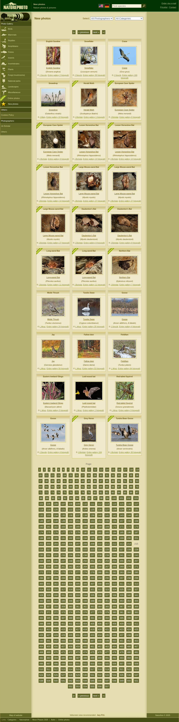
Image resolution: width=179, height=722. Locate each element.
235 (78, 555)
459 (78, 646)
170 (114, 526)
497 (48, 663)
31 (107, 475)
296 (114, 578)
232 (56, 555)
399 (48, 623)
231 (48, 555)
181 (92, 532)
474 (85, 652)
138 (85, 515)
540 (56, 680)
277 (78, 572)
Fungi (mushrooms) (16, 75)
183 (107, 532)
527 (63, 675)
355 (136, 601)
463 (107, 646)
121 (63, 509)
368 (129, 606)
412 (41, 629)
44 (82, 481)
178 (70, 532)
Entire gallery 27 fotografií (94, 201)
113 (107, 504)
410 (129, 623)
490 (100, 658)
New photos (13, 104)
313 (136, 583)
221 (78, 549)
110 (85, 504)
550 (129, 680)
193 (78, 538)
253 (107, 561)
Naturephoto (24, 720)
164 (70, 526)
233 (63, 555)
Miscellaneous (14, 92)
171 (121, 526)
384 (41, 618)
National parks (14, 81)
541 (63, 680)
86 (131, 492)
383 (136, 612)
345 (63, 601)
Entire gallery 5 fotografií (57, 410)
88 (41, 498)
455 (48, 646)
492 (114, 658)
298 (129, 578)
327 (136, 589)
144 (129, 515)
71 (40, 492)
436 (114, 635)
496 (41, 663)
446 (85, 640)
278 (85, 572)
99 (107, 498)
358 (56, 606)
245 (48, 561)
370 (41, 612)
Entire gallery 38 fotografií (94, 75)
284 (129, 572)
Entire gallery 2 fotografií (58, 75)
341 (136, 595)
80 (95, 492)
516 (85, 669)
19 (137, 469)
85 (125, 492)
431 (78, 635)
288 (56, 578)
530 (85, 675)
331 (63, 595)
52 (131, 481)
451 (121, 640)
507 (121, 663)
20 (40, 475)
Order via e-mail (168, 3)
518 (100, 669)
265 (92, 566)
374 (70, 612)
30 (101, 475)
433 (92, 635)
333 (78, 595)
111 (92, 504)
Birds (10, 29)
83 (113, 492)
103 (136, 498)
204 (56, 543)
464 (114, 646)
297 (121, 578)
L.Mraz (42, 327)
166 (85, 526)
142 (114, 515)
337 (107, 595)
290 (70, 578)
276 (70, 572)
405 (92, 623)
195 (92, 538)
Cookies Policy (7, 115)
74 (58, 492)
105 (48, 504)
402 (70, 623)
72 (46, 492)
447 (92, 640)
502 (85, 663)
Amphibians (13, 46)
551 (136, 680)
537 (136, 675)
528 (70, 675)
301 (48, 583)
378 (100, 612)
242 (129, 555)
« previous (84, 32)
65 (107, 486)
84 (119, 492)
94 (77, 498)
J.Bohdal (79, 117)
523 (136, 669)
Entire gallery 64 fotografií (129, 368)
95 (83, 498)
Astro (53, 720)
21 (46, 475)
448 (100, 640)
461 (92, 646)
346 (70, 601)
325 (121, 589)
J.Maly (42, 117)
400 (56, 623)
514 (70, 669)
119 (48, 509)
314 (41, 589)
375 (78, 612)
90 (53, 498)
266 (100, 566)
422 (114, 629)
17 (125, 469)
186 (129, 532)
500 (70, 663)
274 (56, 572)
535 (121, 675)
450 (114, 640)
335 (92, 595)
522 (129, 669)
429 (63, 635)
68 (125, 486)
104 (41, 504)
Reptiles (11, 40)
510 (41, 669)
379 (107, 612)
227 (121, 549)
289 (63, 578)
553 (78, 686)
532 (100, 675)
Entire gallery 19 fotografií (57, 117)
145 (136, 515)
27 (82, 475)
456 (56, 646)
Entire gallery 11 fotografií (58, 285)
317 (63, 589)
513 (63, 669)
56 (52, 486)
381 (121, 612)
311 (121, 583)
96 (89, 498)
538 (41, 680)
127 (107, 509)
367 (121, 606)
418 (85, 629)
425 (136, 629)
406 (100, 623)
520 (114, 669)
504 (100, 663)
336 (100, 595)
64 (101, 486)
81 (101, 492)
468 (41, 652)
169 (107, 526)
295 (107, 578)
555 (92, 686)
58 (64, 486)
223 (92, 549)
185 (121, 532)
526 (56, 675)
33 (119, 475)
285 (136, 572)
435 (107, 635)
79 (89, 492)
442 (56, 640)
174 (41, 532)
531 (92, 675)
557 (107, 686)
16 (119, 469)
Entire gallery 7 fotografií (129, 285)
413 (48, 629)
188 (41, 538)
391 (92, 618)
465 (121, 646)
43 (76, 481)
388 (70, 618)
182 (100, 532)
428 (56, 635)
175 (48, 532)
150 (70, 521)
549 (121, 680)
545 (92, 680)
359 (63, 606)
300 (41, 583)
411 (136, 623)
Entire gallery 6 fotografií (129, 117)
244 (41, 561)
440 (41, 640)
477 (107, 652)
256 (129, 561)
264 (85, 566)
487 (78, 658)
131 (136, 509)
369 (136, 606)
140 (100, 515)
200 (129, 538)
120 (56, 509)
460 (85, 646)
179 (78, 532)
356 (41, 606)
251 (92, 561)
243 (136, 555)
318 (70, 589)
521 (121, 669)
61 (82, 486)
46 (95, 481)
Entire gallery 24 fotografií (58, 327)
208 (85, 543)
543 (78, 680)
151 (78, 521)
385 (48, 618)
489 (92, 658)
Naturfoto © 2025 (162, 715)
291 (78, 578)
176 (56, 532)
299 (136, 578)
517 (92, 669)
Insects (11, 58)
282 (114, 572)
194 (85, 538)
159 (136, 521)
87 (137, 492)
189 (48, 538)
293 (92, 578)
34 (125, 475)
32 (113, 475)
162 (56, 526)
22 (52, 475)
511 (48, 669)
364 (100, 606)
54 (40, 486)
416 (70, 629)
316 (56, 589)
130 (129, 509)
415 (63, 629)
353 (121, 601)
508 (129, 663)
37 (40, 481)
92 (65, 498)
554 (85, 686)
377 (92, 612)
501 (78, 663)
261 (63, 566)
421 (107, 629)
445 (78, 640)
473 (78, 652)
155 (107, 521)
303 (63, 583)
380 (114, 612)
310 (114, 583)
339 (121, 595)
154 (100, 521)
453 (136, 640)
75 (64, 492)
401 (63, 623)
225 (107, 549)
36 (137, 475)
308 (100, 583)
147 (48, 521)
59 (70, 486)
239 (107, 555)
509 (136, 663)
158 (129, 521)
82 (107, 492)
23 (58, 475)
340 (129, 595)
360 (70, 606)
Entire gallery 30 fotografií (130, 452)
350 (100, 601)
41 (64, 481)
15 (113, 469)
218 (56, 549)
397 (136, 618)
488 (85, 658)
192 (70, 538)
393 (107, 618)
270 (129, 566)
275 (63, 572)
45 (89, 481)
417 (78, 629)
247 (63, 561)
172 (129, 526)
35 (131, 475)
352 (114, 601)
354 (129, 601)
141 (107, 515)
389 (78, 618)
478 (114, 652)
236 (85, 555)
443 (63, 640)
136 (70, 515)
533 (107, 675)
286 (41, 578)
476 (100, 652)
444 (70, 640)
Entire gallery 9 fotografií (129, 410)
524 (41, 675)
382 (129, 612)
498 (56, 663)
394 (114, 618)
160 (41, 526)
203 (48, 543)
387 (63, 618)
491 (107, 658)
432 (85, 635)
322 (100, 589)
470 (56, 652)
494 (129, 658)
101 (121, 498)
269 (121, 566)
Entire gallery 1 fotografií (94, 117)
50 (119, 481)
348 (85, 601)
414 (56, 629)
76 (70, 492)
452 (129, 640)
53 (137, 481)
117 (136, 504)
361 (78, 606)
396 (129, 618)
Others (4, 132)
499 (63, 663)
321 (92, 589)
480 (129, 652)
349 (92, 601)
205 (63, 543)
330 (56, 595)
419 (92, 629)
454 (41, 646)
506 (114, 663)
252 (100, 561)
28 (89, 475)
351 (107, 601)
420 (100, 629)
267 (107, 566)
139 (92, 515)
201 (136, 538)
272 (41, 572)
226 (114, 549)
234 (70, 555)
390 (85, 618)
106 (56, 504)
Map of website (15, 715)
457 (63, 646)
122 (70, 509)
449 (107, 640)
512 (56, 669)
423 (121, 629)
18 (131, 469)
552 (70, 686)
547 (107, 680)
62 (89, 486)
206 (70, 543)
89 (47, 498)
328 (41, 595)
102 (129, 498)
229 (136, 549)
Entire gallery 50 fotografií (58, 368)
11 (89, 469)
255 (121, 561)
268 (114, 566)
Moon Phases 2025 (40, 720)
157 (121, 521)
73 (52, 492)
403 (78, 623)
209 (92, 543)
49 (113, 481)
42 (70, 481)
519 (107, 669)
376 (85, 612)
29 (95, 475)
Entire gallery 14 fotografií (94, 159)
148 (56, 521)
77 (76, 492)
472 (70, 652)
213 (121, 543)
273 (48, 572)
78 (82, 492)
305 (78, 583)
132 (41, 515)
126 (100, 509)
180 (85, 532)
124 (85, 509)
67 (119, 486)
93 (71, 498)
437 (121, 635)
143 (121, 515)
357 (48, 606)
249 (78, 561)
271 (136, 566)
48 (107, 481)
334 (85, 595)
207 (78, 543)
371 (48, 612)
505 (107, 663)
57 (58, 486)
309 (107, 583)
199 (121, 538)
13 (101, 469)
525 (48, 675)
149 (63, 521)
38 (46, 481)
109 (78, 504)
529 (78, 675)
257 (136, 561)
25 (70, 475)
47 (101, 481)
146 (41, 521)
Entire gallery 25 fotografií (93, 327)
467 (136, 646)
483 (48, 658)
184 (114, 532)
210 (100, 543)
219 (63, 549)
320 (85, 589)
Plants (10, 69)
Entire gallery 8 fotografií (94, 243)
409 (121, 623)
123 (78, 509)
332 (70, 595)
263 (78, 566)
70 (137, 486)
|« (74, 32)
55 (46, 486)
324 (114, 589)
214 (129, 543)
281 (107, 572)
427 (48, 635)
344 (56, 601)
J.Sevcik (43, 75)
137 (78, 515)
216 (41, 549)
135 (63, 515)
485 (63, 658)
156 (114, 521)
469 (48, 652)
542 (70, 680)
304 (70, 583)
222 (85, 549)
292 (85, 578)
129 (121, 509)
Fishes (11, 52)
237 (92, 555)
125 (92, 509)
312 (129, 583)
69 (131, 486)
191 (63, 538)
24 (64, 475)
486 (70, 658)
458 (70, 646)
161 (48, 526)
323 (107, 589)
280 (100, 572)
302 (56, 583)
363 (92, 606)
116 (129, 504)
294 (100, 578)
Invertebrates (13, 64)
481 (136, 652)
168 (100, 526)
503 (92, 663)
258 (41, 566)
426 (41, 635)
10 (83, 469)
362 (85, 606)
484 (56, 658)
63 (95, 486)
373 (63, 612)
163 (63, 526)
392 (100, 618)
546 (100, 680)
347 (78, 601)
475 (92, 652)
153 (92, 521)
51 (125, 481)
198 (114, 538)
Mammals (12, 35)
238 (100, 555)
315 (48, 589)
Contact (172, 7)
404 (85, 623)
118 (41, 509)
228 (129, 549)
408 (114, 623)
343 (48, 601)
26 (76, 475)
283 (121, 572)
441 (48, 640)
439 (136, 635)
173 (136, 526)
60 (76, 486)
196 (100, 538)
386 (56, 618)
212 (114, 543)
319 (78, 589)
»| (104, 32)
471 (63, 652)
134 (56, 515)
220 (70, 549)
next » (96, 32)
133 (48, 515)
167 (92, 526)
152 (85, 521)
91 (59, 498)
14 (107, 469)
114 (114, 504)
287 (48, 578)
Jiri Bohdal (5, 126)
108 (70, 504)
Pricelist (163, 7)
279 (92, 572)
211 (107, 543)
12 (95, 469)
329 (48, 595)
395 (121, 618)
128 (114, 509)
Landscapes (13, 87)
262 (70, 566)
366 (114, 606)
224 (100, 549)
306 (85, 583)
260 (56, 566)
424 (129, 629)
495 (136, 658)
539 (48, 680)
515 (78, 669)
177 (63, 532)
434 (100, 635)
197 (107, 538)
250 (85, 561)
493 (121, 658)
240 (114, 555)
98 (101, 498)
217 (48, 549)
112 (100, 504)
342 (41, 601)
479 (121, 652)
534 (114, 675)
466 (129, 646)
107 (63, 504)
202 (41, 543)
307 (92, 583)
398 (41, 623)
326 (129, 589)
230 (41, 555)
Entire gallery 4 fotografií (129, 327)
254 (114, 561)
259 (48, 566)
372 (56, 612)
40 (58, 481)
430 (70, 635)
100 (114, 498)
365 (107, 606)
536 (129, 675)
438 (129, 635)
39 (52, 481)
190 (56, 538)
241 (121, 555)
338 (114, 595)
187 (136, 532)
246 (56, 561)
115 (121, 504)
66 (113, 486)
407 (107, 623)
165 (78, 526)
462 (100, 646)
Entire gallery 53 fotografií (93, 368)
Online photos (14, 98)
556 (100, 686)
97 (95, 498)
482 (41, 658)
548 (114, 680)
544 (85, 680)
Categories (12, 720)
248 (70, 561)
